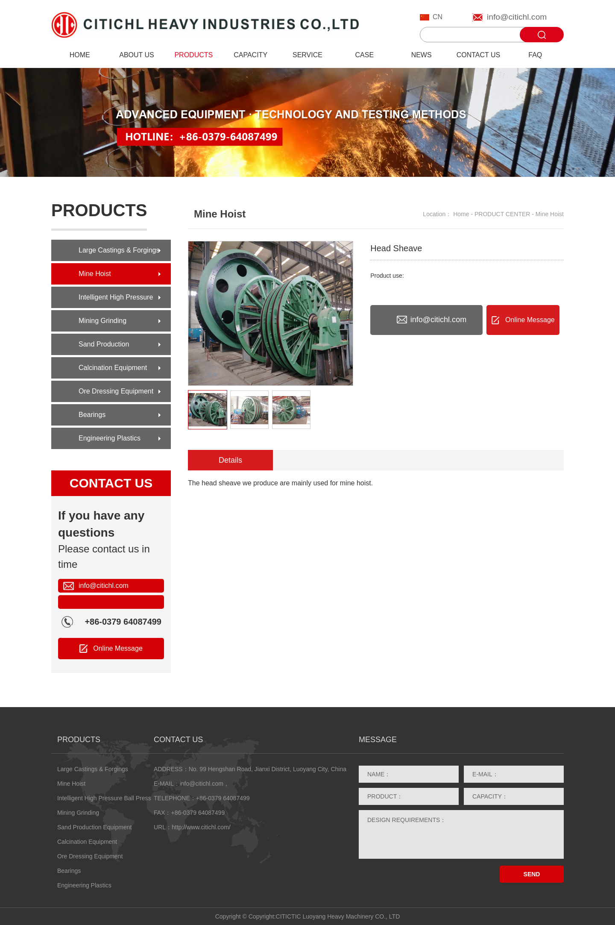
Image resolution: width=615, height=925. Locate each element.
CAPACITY (250, 55)
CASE (364, 55)
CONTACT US (479, 55)
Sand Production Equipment (104, 348)
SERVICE (307, 55)
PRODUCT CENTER (502, 214)
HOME (80, 55)
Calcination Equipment (113, 367)
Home (461, 214)
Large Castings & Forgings (119, 250)
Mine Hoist (95, 273)
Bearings (92, 414)
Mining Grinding (102, 320)
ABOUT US (136, 55)
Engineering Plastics (110, 438)
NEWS (421, 55)
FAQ (535, 55)
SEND (532, 874)
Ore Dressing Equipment (116, 391)
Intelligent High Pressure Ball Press (116, 301)
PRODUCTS (193, 55)
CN (437, 17)
